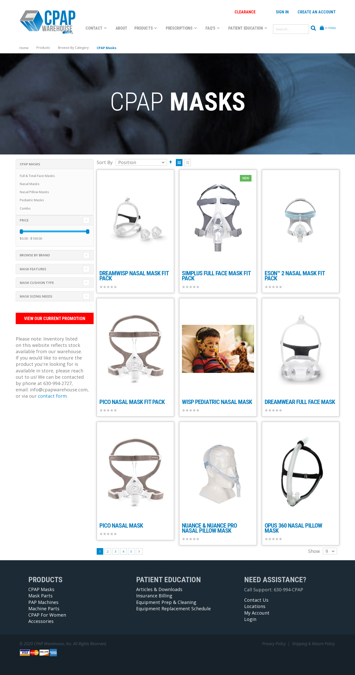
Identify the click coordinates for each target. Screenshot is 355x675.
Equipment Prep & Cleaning (166, 602)
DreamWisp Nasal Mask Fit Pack (134, 276)
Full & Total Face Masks (37, 175)
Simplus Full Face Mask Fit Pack (216, 276)
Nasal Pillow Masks (34, 192)
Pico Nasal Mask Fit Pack (132, 402)
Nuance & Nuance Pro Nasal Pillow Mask (209, 528)
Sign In (282, 12)
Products (43, 47)
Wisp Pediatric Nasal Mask (217, 402)
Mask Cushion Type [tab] (37, 282)
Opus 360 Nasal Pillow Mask (293, 528)
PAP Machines (43, 602)
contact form (52, 396)
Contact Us (256, 600)
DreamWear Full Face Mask (300, 402)
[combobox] (291, 29)
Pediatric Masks (32, 200)
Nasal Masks (29, 184)
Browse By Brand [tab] (35, 255)
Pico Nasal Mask (121, 525)
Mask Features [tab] (33, 269)
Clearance (245, 12)
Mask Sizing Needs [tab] (36, 296)
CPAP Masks (41, 589)
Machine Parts (43, 608)
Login (250, 619)
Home (24, 48)
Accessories (41, 621)
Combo (25, 208)
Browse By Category (73, 47)
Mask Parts (40, 596)
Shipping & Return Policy (313, 643)
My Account (256, 613)
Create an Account (317, 12)
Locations (254, 606)
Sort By (105, 162)
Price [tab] (24, 220)
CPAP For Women (47, 615)
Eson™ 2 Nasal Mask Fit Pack (295, 276)
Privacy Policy (274, 643)
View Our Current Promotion (53, 318)
